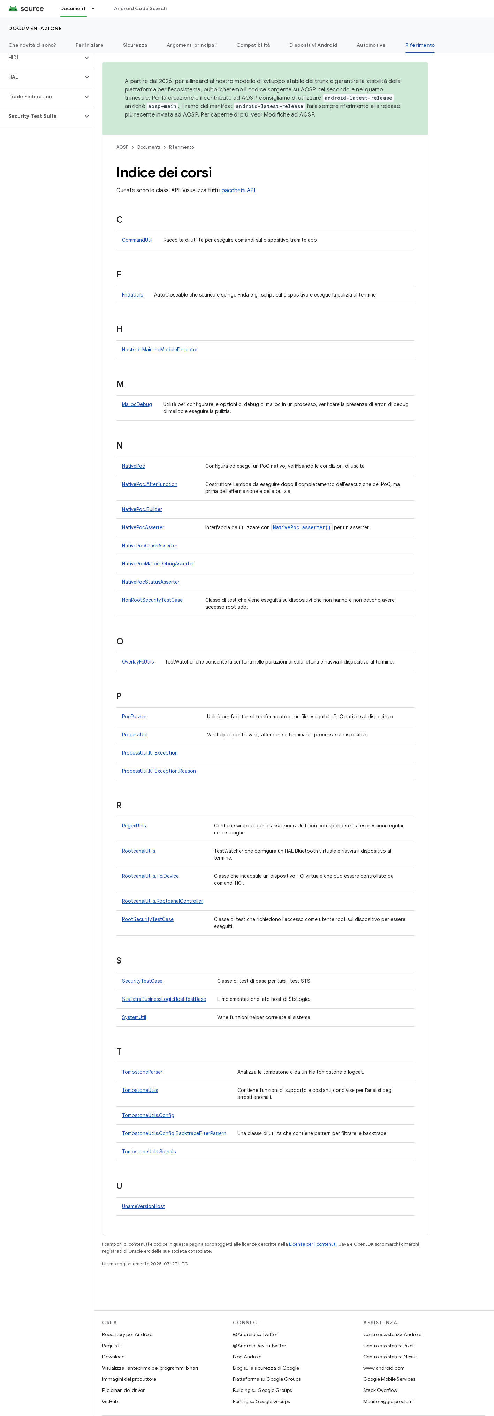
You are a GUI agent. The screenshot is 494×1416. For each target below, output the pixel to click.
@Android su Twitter (255, 1334)
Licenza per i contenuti (313, 1244)
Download (113, 1357)
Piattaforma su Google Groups (267, 1379)
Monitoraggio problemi (388, 1401)
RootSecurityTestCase (148, 919)
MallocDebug (137, 404)
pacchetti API (238, 190)
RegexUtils (134, 826)
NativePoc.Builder (142, 509)
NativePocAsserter (143, 527)
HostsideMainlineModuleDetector (160, 349)
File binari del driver (123, 1390)
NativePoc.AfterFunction (149, 484)
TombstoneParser (142, 1072)
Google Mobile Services (389, 1379)
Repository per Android (127, 1334)
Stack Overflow (380, 1390)
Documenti (148, 147)
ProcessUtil (134, 735)
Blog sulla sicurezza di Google (266, 1368)
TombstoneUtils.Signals (149, 1151)
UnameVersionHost (143, 1206)
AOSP (122, 147)
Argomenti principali (192, 45)
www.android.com (384, 1368)
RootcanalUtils (138, 851)
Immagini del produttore (129, 1379)
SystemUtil (134, 1017)
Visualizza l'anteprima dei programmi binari (150, 1368)
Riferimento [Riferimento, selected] (420, 45)
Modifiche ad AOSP (289, 114)
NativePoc (133, 466)
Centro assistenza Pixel (388, 1345)
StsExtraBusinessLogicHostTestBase (164, 999)
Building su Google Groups (262, 1390)
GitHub (110, 1401)
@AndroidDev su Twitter (259, 1345)
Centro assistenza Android (392, 1334)
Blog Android (247, 1357)
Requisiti (111, 1345)
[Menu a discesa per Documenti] (96, 8)
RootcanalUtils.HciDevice (150, 876)
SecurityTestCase (142, 981)
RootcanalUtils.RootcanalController (162, 901)
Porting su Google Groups (261, 1401)
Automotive (371, 45)
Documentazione (35, 28)
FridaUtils (132, 295)
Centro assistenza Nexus (390, 1357)
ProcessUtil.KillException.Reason (159, 771)
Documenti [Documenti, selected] (73, 8)
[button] (41, 57)
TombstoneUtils (140, 1090)
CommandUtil (137, 240)
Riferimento (181, 147)
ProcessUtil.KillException (150, 753)
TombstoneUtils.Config (148, 1115)
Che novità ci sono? (32, 45)
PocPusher (134, 716)
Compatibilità (253, 45)
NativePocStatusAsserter (151, 582)
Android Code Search (140, 8)
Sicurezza (135, 45)
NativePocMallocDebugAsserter (158, 564)
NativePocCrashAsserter (149, 545)
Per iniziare (90, 45)
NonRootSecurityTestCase (152, 600)
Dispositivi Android (313, 45)
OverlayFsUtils (138, 662)
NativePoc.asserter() (302, 527)
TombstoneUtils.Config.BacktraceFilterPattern (174, 1133)
